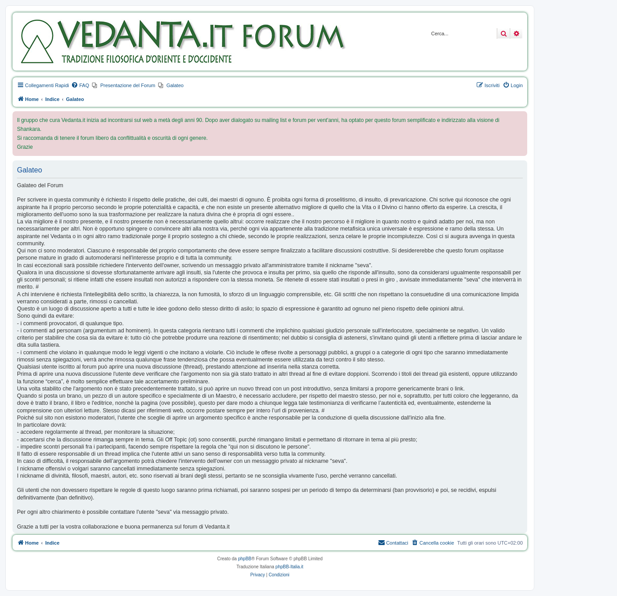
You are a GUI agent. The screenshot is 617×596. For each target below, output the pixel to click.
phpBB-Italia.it (289, 566)
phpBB (245, 558)
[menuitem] (80, 85)
